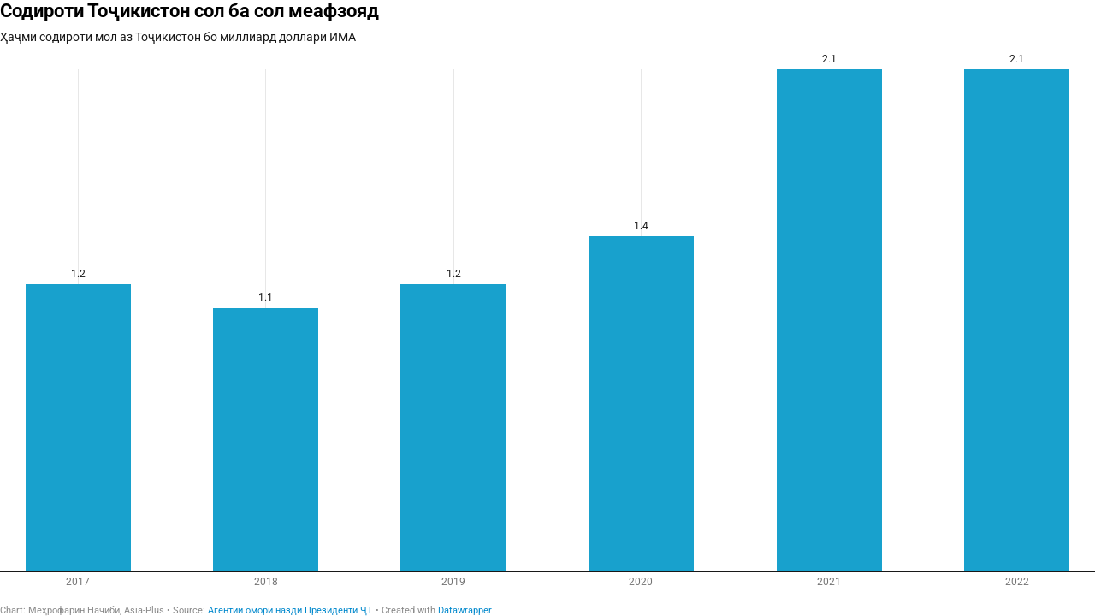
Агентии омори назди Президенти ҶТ (290, 610)
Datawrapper (465, 610)
